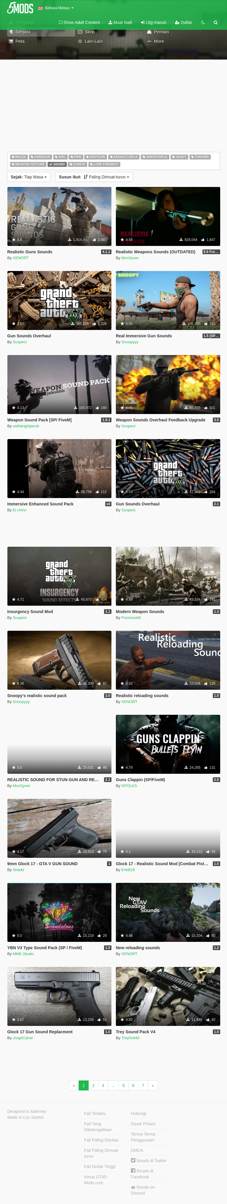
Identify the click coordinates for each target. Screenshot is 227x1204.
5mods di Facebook (142, 1173)
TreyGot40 (130, 1038)
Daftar (183, 22)
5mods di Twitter (149, 1160)
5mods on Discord (143, 1190)
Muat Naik (120, 22)
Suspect (20, 342)
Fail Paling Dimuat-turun (101, 1153)
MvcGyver (130, 258)
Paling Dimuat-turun (94, 177)
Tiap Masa (29, 177)
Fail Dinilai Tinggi (100, 1166)
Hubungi (138, 1113)
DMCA (137, 1150)
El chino (19, 510)
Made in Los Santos (25, 1117)
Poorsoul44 (131, 617)
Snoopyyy (129, 342)
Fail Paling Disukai (101, 1140)
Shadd (18, 870)
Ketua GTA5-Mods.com (96, 1180)
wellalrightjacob (26, 426)
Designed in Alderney (27, 1111)
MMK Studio (23, 954)
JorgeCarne (23, 1038)
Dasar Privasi (143, 1123)
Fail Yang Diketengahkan (98, 1126)
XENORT (21, 258)
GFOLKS (129, 785)
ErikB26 (128, 870)
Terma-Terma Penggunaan (143, 1137)
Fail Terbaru (95, 1113)
